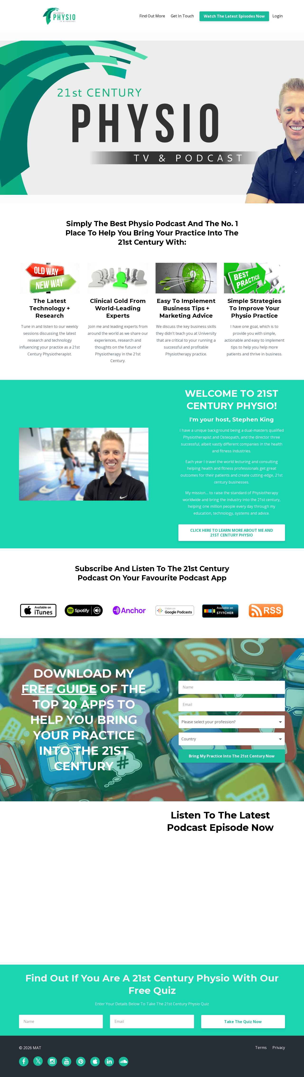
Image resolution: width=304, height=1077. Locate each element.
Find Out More (152, 16)
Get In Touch (182, 16)
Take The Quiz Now (243, 1021)
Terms (261, 1047)
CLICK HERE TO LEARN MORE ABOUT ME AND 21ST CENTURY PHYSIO (231, 533)
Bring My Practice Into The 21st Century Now (232, 756)
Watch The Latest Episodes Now (234, 16)
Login (277, 16)
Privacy (278, 1047)
